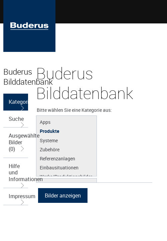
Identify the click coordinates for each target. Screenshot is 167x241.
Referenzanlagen (57, 158)
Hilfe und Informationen (18, 175)
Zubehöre (49, 149)
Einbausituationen (59, 167)
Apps (45, 122)
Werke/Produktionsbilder (66, 176)
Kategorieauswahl (18, 104)
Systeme (49, 140)
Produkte (49, 131)
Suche (17, 121)
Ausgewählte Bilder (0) (18, 142)
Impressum (18, 198)
